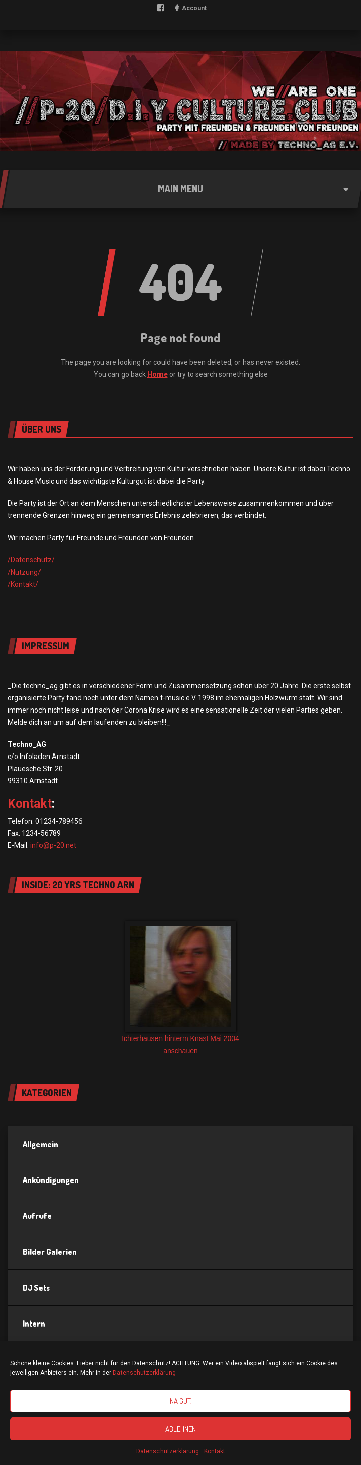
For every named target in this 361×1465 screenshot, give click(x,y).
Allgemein (40, 1144)
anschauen (180, 1051)
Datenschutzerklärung (144, 1372)
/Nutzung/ (24, 572)
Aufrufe (37, 1216)
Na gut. (181, 1401)
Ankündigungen (51, 1180)
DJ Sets (36, 1288)
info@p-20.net (53, 845)
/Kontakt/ (23, 584)
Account (194, 8)
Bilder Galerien (50, 1252)
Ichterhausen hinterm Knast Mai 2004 (180, 1038)
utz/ (48, 560)
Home (157, 374)
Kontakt (214, 1451)
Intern (34, 1323)
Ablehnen (180, 1429)
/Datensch (24, 560)
